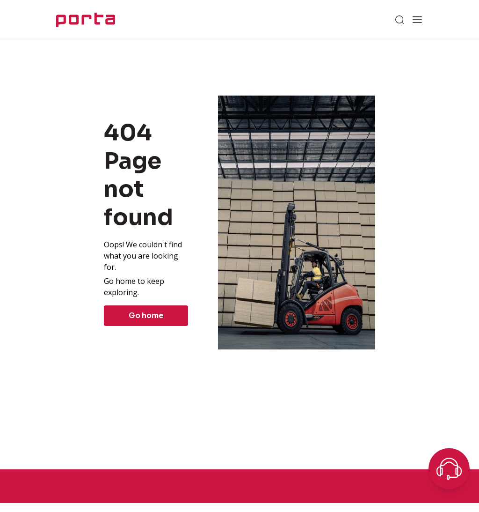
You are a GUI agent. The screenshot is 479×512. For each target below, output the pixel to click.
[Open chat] (449, 469)
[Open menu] (417, 19)
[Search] (399, 19)
